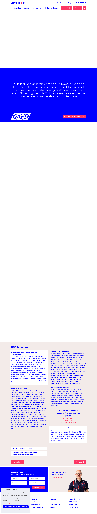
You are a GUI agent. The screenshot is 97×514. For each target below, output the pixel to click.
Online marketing (51, 8)
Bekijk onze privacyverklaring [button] (11, 503)
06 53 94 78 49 (57, 477)
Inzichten (52, 3)
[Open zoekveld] (84, 8)
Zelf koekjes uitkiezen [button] (15, 510)
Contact (77, 8)
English (70, 3)
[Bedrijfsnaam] (19, 483)
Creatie (26, 8)
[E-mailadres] (37, 483)
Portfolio (53, 499)
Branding (17, 8)
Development (36, 8)
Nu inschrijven (39, 487)
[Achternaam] (37, 478)
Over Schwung (62, 3)
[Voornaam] (19, 478)
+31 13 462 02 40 (80, 3)
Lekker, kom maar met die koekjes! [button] (15, 507)
